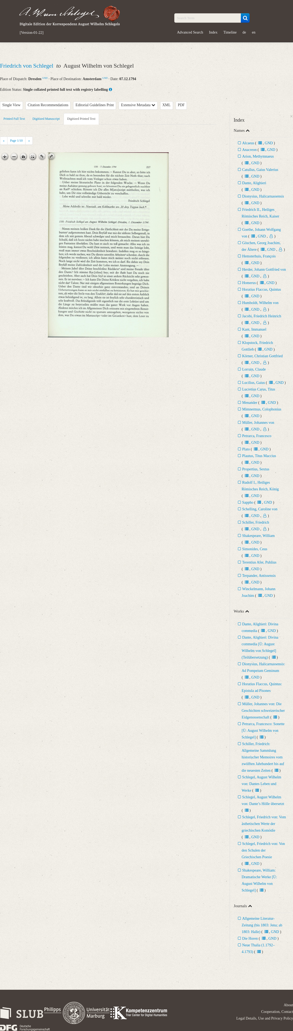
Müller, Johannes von (258, 423)
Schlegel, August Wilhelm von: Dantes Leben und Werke (261, 783)
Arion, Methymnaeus (258, 156)
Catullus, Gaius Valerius (260, 170)
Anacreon (249, 150)
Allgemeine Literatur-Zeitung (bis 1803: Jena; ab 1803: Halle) (262, 925)
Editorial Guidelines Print (95, 105)
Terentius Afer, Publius (259, 562)
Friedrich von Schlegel (27, 65)
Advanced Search (190, 32)
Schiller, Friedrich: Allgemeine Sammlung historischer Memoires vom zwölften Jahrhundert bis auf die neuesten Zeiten (263, 757)
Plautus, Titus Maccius (259, 456)
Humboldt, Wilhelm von (260, 303)
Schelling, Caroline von (260, 509)
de (244, 32)
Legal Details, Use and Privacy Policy (264, 1018)
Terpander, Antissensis (259, 576)
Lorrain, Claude (254, 369)
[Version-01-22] (31, 33)
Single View (11, 105)
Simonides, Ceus (254, 549)
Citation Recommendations (48, 105)
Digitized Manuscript (46, 119)
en (253, 32)
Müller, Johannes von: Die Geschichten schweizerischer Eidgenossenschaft (263, 710)
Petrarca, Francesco (256, 436)
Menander (249, 403)
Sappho (247, 502)
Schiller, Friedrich (255, 522)
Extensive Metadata (138, 105)
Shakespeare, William (258, 536)
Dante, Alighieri (254, 183)
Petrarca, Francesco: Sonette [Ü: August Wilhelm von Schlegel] (263, 730)
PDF (181, 105)
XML (166, 105)
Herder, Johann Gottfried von (264, 270)
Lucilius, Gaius (253, 383)
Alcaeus (248, 143)
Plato (246, 449)
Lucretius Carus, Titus (258, 389)
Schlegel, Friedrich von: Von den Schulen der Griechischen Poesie (263, 850)
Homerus (249, 283)
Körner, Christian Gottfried (262, 356)
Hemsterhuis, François (259, 256)
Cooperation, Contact (277, 1012)
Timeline (230, 32)
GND (45, 78)
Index (213, 32)
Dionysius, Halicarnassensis (263, 196)
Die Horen (250, 938)
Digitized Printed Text (81, 119)
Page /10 (16, 140)
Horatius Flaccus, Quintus (261, 289)
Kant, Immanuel (254, 329)
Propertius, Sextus (255, 469)
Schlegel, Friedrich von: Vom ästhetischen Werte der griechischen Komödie (264, 823)
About (288, 1005)
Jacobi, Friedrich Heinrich (261, 316)
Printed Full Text (14, 119)
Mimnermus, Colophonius (261, 409)
